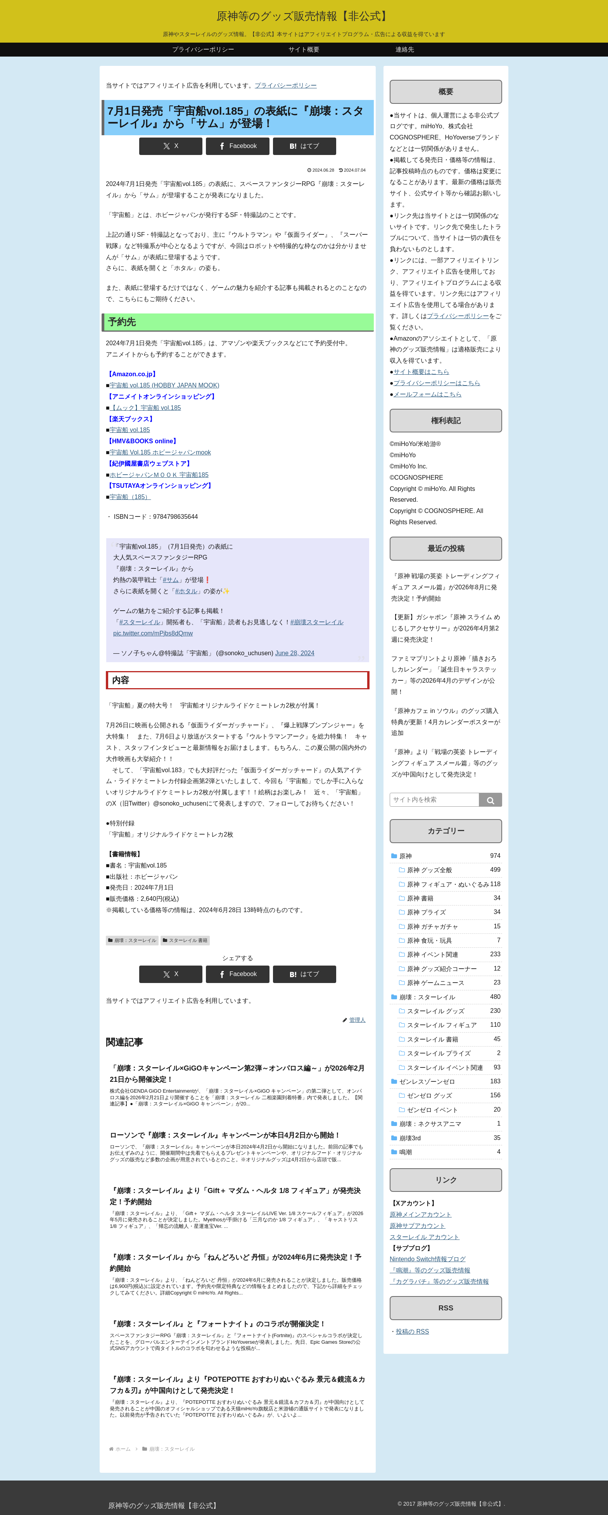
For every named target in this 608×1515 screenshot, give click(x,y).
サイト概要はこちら (421, 371)
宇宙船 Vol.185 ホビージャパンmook (160, 452)
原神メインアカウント (421, 1214)
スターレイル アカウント (424, 1237)
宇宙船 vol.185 (130, 430)
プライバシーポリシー (286, 85)
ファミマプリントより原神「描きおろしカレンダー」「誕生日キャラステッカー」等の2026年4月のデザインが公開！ (444, 675)
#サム (171, 580)
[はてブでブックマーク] (304, 146)
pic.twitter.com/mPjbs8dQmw (153, 633)
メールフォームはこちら (428, 394)
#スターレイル (139, 622)
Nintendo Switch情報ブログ (428, 1259)
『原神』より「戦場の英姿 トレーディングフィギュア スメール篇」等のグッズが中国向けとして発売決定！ (444, 763)
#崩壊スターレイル (317, 622)
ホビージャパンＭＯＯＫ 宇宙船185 (159, 475)
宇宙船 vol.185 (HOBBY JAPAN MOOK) (164, 385)
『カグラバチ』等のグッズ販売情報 (439, 1281)
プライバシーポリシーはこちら (437, 383)
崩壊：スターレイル (132, 940)
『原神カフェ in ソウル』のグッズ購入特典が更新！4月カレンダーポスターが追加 (445, 722)
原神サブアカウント (418, 1225)
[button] (490, 800)
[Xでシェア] (170, 146)
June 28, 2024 (294, 653)
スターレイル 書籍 (185, 940)
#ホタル (186, 591)
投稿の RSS (412, 1331)
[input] (446, 800)
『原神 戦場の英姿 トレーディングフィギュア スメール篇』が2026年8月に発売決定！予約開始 (445, 587)
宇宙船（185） (130, 497)
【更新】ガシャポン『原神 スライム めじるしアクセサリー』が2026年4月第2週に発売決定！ (445, 628)
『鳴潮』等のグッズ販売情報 (430, 1270)
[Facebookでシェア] (237, 146)
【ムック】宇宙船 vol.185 (145, 408)
